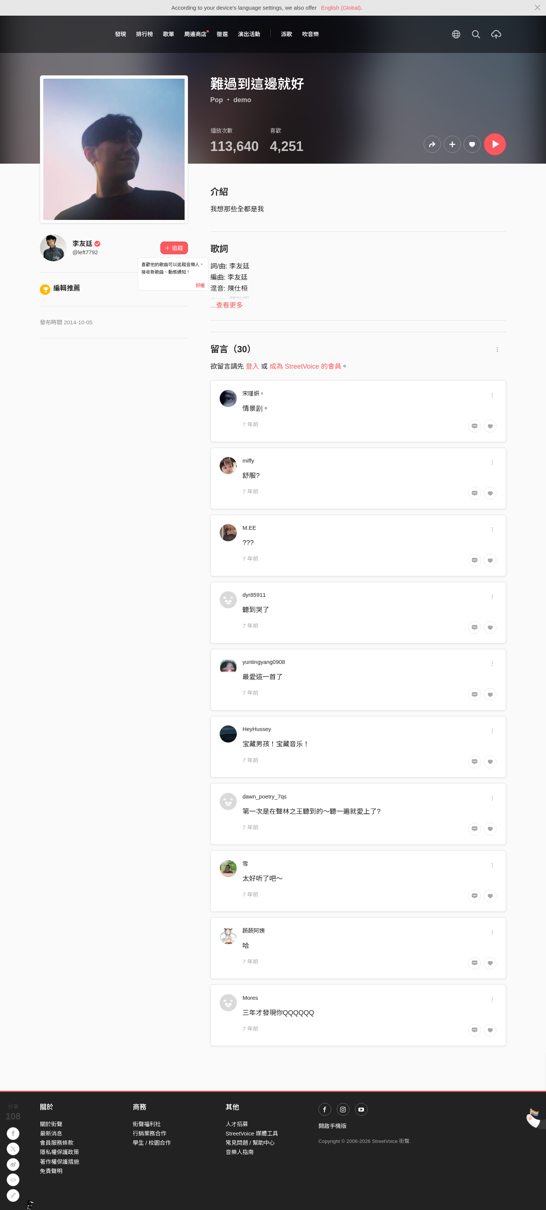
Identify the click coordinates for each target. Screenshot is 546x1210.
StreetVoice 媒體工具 (252, 1133)
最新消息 (51, 1133)
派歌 (286, 34)
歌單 (168, 34)
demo (242, 100)
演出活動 (249, 34)
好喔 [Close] (200, 285)
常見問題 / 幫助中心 (250, 1143)
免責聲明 (51, 1171)
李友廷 (86, 244)
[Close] (537, 7)
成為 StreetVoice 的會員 (305, 366)
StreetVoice (70, 34)
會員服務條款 (56, 1143)
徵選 (222, 34)
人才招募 (237, 1124)
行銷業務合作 (149, 1133)
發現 (120, 34)
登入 (252, 366)
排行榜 (144, 34)
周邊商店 (196, 34)
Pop (216, 100)
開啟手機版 (332, 1126)
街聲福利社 (147, 1124)
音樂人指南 (240, 1152)
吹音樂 (310, 34)
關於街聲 (51, 1124)
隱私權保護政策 (59, 1152)
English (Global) (341, 7)
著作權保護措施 (59, 1162)
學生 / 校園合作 (152, 1143)
